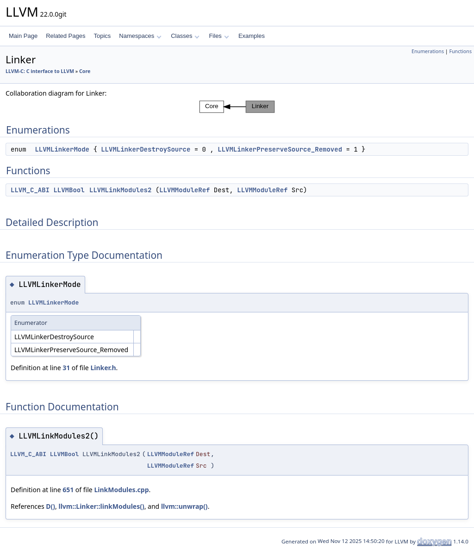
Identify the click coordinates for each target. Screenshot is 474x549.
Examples (251, 35)
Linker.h (103, 367)
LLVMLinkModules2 (120, 190)
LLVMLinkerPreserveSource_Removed (280, 149)
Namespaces (140, 35)
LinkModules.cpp (121, 489)
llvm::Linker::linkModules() (101, 506)
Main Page (23, 35)
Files (219, 35)
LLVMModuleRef (184, 190)
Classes (185, 35)
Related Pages (65, 35)
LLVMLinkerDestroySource (145, 149)
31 (66, 367)
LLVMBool (68, 190)
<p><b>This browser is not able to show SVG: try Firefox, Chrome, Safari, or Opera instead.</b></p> (237, 106)
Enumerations (428, 51)
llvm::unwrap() (184, 506)
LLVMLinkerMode (62, 149)
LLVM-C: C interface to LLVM (40, 71)
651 (68, 489)
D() (50, 506)
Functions (460, 51)
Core (84, 71)
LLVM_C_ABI (30, 190)
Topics (102, 35)
